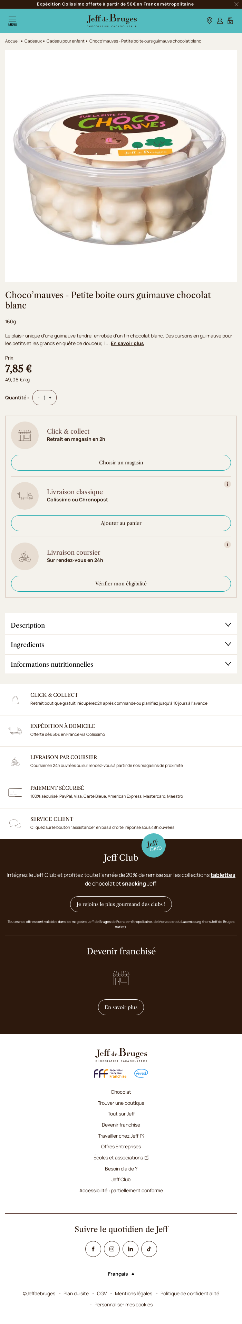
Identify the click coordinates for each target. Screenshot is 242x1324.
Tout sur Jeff (121, 1113)
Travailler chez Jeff (121, 1135)
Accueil (12, 41)
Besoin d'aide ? (121, 1168)
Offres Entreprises (121, 1146)
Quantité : (17, 397)
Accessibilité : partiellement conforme (121, 1190)
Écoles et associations (121, 1157)
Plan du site (76, 1293)
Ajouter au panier (121, 523)
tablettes (223, 875)
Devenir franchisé (121, 1124)
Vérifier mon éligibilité (121, 584)
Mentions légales (133, 1293)
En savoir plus (127, 343)
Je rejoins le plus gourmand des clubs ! (121, 904)
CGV (102, 1293)
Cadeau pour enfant (66, 41)
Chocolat (121, 1092)
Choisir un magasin (121, 463)
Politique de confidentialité (190, 1293)
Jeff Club (121, 1179)
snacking (134, 883)
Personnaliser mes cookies (124, 1304)
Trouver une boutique (121, 1103)
